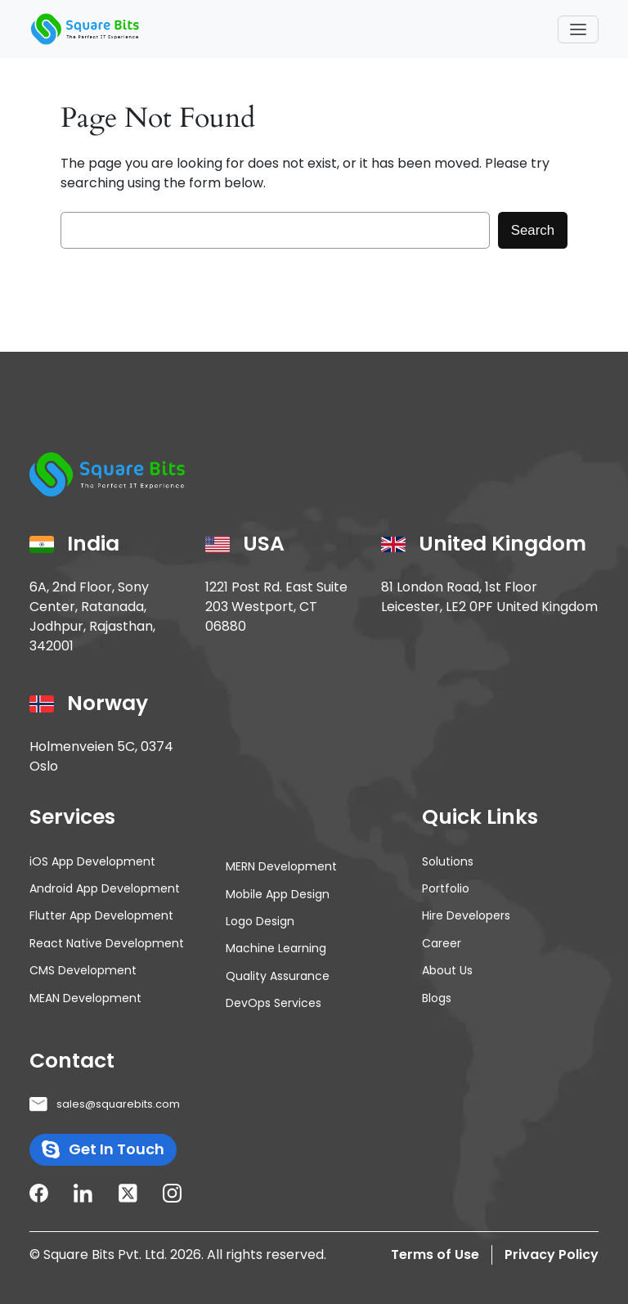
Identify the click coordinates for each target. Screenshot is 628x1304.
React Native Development (106, 943)
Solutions (447, 861)
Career (441, 943)
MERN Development (281, 866)
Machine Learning (276, 948)
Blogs (436, 998)
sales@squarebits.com (118, 1104)
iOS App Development (92, 861)
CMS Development (83, 970)
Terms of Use (435, 1254)
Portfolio (445, 888)
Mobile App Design (278, 894)
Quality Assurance (278, 976)
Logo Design (260, 921)
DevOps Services (273, 1003)
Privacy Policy (552, 1254)
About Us (447, 970)
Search (532, 230)
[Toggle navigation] (578, 29)
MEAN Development (85, 998)
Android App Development (104, 888)
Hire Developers (466, 915)
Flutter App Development (101, 915)
